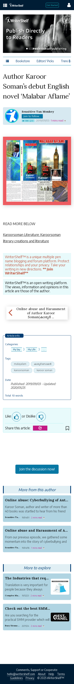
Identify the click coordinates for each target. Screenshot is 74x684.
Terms (61, 674)
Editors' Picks (45, 61)
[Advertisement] (37, 450)
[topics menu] (5, 6)
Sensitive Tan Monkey (38, 111)
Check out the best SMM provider (34, 608)
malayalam (20, 363)
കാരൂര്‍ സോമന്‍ (42, 363)
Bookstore (23, 61)
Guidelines (16, 678)
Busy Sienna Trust (14, 625)
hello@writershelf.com (21, 674)
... (44, 349)
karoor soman (44, 370)
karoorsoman (21, 370)
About (42, 674)
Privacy (30, 678)
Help (51, 674)
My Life (31, 349)
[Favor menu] (69, 60)
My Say (16, 349)
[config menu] (67, 5)
